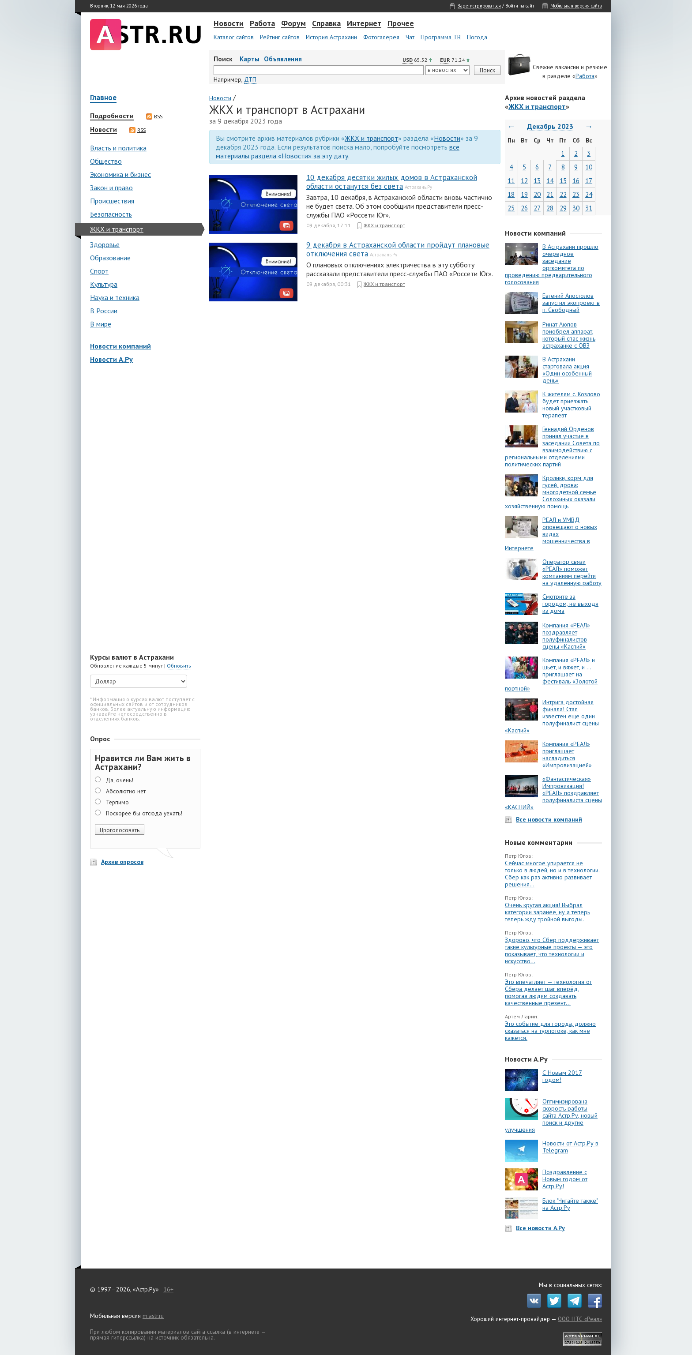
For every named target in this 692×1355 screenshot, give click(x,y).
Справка (326, 23)
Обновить (179, 665)
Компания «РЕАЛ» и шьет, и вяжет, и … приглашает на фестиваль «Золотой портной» (551, 674)
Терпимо (117, 802)
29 (563, 208)
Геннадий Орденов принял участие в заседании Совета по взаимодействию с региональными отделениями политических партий (552, 446)
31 (588, 208)
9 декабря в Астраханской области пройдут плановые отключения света (397, 249)
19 (524, 194)
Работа (262, 23)
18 (511, 194)
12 (524, 180)
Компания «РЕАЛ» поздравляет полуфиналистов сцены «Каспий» (566, 635)
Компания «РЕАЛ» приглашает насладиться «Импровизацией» (567, 754)
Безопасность (111, 214)
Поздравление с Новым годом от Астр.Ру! (564, 1179)
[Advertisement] (143, 509)
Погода (477, 37)
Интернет (364, 23)
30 (575, 208)
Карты (250, 59)
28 (549, 208)
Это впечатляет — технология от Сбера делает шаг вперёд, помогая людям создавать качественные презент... (548, 992)
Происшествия (112, 200)
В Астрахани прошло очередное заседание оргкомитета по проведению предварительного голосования (551, 264)
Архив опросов (122, 862)
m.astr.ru (153, 1316)
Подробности (112, 116)
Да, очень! (119, 780)
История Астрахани (331, 37)
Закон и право (111, 187)
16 (575, 180)
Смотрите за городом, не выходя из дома (570, 604)
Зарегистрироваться (479, 6)
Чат (410, 37)
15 (563, 180)
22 (563, 194)
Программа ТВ (441, 37)
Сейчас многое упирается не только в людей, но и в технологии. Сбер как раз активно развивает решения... (552, 873)
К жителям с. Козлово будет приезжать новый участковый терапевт (571, 404)
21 (549, 194)
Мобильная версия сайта (576, 6)
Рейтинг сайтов (280, 37)
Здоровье (105, 244)
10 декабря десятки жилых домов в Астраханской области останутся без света (391, 182)
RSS (154, 116)
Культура (103, 284)
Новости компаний (120, 346)
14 (549, 180)
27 (537, 208)
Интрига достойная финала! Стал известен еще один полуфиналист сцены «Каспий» (552, 716)
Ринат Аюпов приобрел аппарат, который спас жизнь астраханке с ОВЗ (568, 334)
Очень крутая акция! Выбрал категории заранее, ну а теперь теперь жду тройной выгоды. (547, 912)
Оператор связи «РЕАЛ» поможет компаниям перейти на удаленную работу (572, 572)
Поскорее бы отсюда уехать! (144, 813)
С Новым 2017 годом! (562, 1076)
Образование (110, 257)
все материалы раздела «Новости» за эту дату (337, 151)
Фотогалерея (381, 37)
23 (575, 194)
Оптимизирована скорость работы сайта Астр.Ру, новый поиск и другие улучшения (551, 1115)
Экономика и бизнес (120, 174)
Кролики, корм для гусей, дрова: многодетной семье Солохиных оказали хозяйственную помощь (550, 492)
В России (103, 310)
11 (511, 180)
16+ (168, 1289)
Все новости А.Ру (540, 1228)
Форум (293, 23)
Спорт (99, 270)
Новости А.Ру (111, 359)
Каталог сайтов (234, 37)
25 (511, 208)
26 (524, 208)
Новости (229, 23)
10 (588, 167)
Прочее (400, 23)
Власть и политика (118, 147)
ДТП (250, 79)
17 (588, 180)
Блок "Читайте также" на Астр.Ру (570, 1204)
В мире (100, 323)
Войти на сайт (519, 6)
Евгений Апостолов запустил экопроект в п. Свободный (571, 303)
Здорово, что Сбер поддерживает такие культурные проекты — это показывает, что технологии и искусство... (552, 950)
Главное (103, 98)
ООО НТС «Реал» (580, 1319)
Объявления (283, 59)
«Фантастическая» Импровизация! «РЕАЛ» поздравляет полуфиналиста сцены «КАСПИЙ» (553, 793)
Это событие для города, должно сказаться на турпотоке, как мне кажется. (550, 1031)
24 (588, 194)
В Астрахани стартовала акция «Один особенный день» (567, 369)
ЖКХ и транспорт (116, 229)
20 (537, 194)
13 (537, 180)
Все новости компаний (549, 819)
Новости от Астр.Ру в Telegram (570, 1146)
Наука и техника (114, 297)
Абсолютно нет (126, 791)
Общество (106, 161)
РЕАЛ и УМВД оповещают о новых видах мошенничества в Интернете (551, 534)
